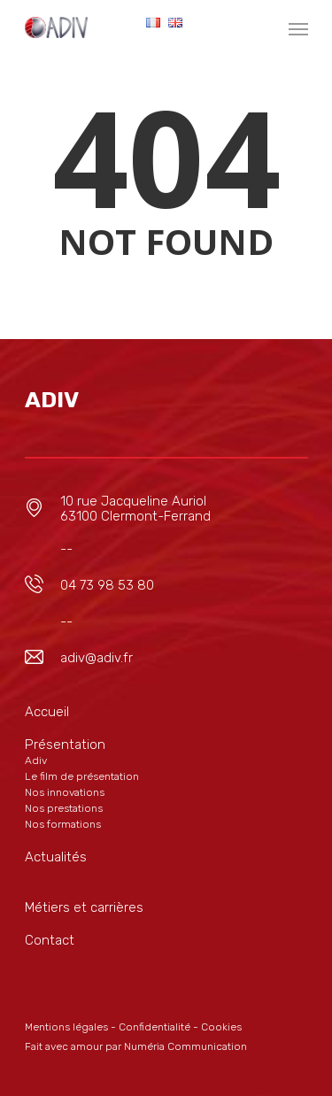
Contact (49, 940)
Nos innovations (64, 792)
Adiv (36, 760)
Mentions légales (66, 1027)
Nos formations (63, 824)
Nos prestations (64, 808)
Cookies (221, 1027)
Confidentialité (154, 1027)
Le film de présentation (82, 776)
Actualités (56, 857)
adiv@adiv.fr (96, 658)
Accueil (47, 712)
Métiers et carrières (84, 907)
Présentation (65, 745)
